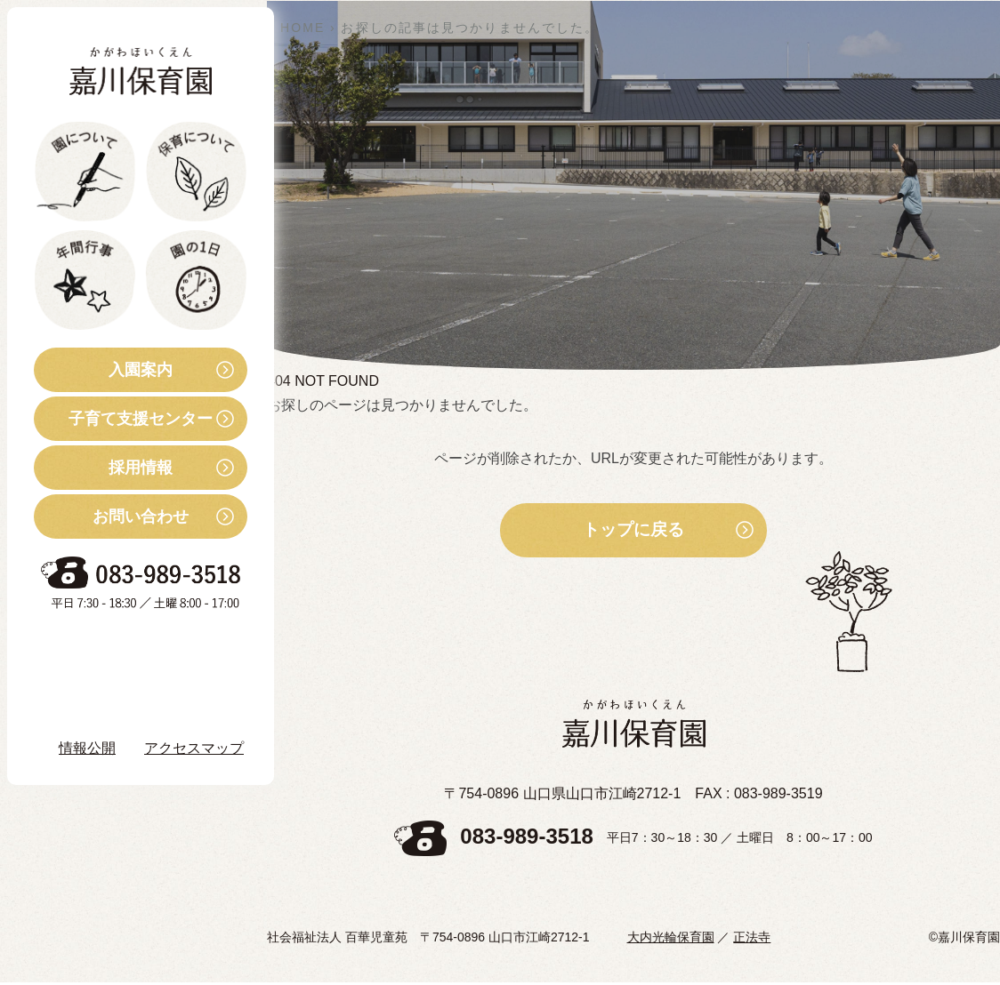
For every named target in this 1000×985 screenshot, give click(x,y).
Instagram (106, 698)
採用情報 (103, 468)
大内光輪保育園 (670, 940)
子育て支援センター (123, 419)
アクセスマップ (194, 748)
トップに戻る (633, 531)
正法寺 (751, 940)
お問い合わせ (111, 517)
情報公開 (87, 748)
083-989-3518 (526, 840)
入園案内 (103, 370)
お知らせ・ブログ (119, 649)
